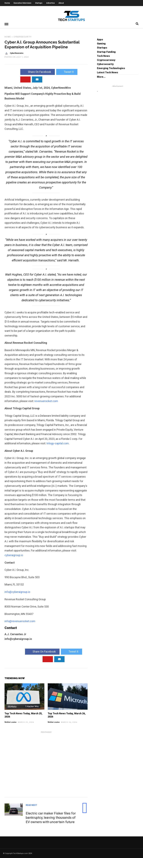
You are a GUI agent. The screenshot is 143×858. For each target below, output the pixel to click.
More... (101, 76)
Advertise (50, 3)
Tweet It (67, 71)
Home (7, 3)
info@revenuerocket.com (20, 621)
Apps (100, 39)
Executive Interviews (22, 3)
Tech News (103, 55)
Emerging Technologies (111, 68)
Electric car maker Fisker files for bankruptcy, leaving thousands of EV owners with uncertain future (51, 817)
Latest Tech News (107, 72)
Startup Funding (106, 51)
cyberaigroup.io (14, 555)
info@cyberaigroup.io (17, 591)
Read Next (31, 805)
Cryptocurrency (106, 59)
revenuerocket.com (46, 400)
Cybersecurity (23, 37)
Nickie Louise (10, 722)
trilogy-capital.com (58, 443)
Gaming (101, 43)
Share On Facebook (37, 71)
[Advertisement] (46, 764)
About (61, 3)
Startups (38, 3)
